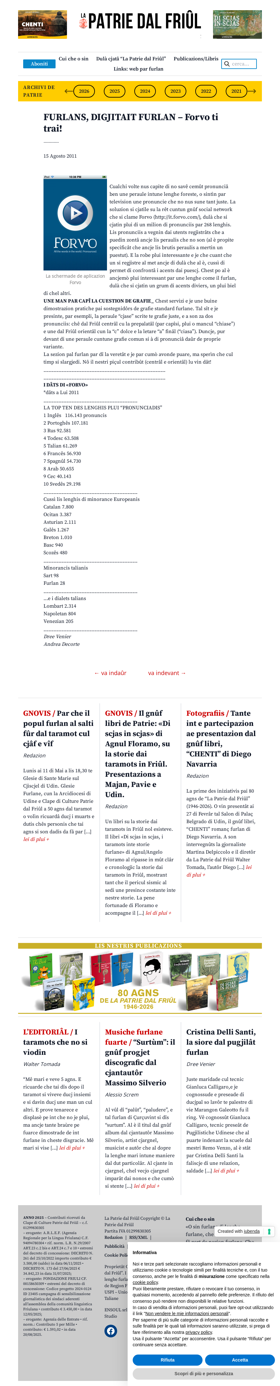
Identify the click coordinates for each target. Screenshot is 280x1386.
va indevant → (167, 673)
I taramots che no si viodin (55, 1042)
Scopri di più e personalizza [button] (204, 1373)
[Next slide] (252, 91)
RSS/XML (138, 1237)
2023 (175, 91)
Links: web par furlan (138, 69)
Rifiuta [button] (168, 1359)
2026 (84, 91)
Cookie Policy (117, 1255)
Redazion (113, 1237)
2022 (206, 91)
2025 (115, 91)
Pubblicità (114, 1246)
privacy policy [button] (199, 1332)
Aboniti (39, 64)
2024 (145, 91)
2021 (236, 91)
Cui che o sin (74, 59)
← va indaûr (111, 673)
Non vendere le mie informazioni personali (186, 1313)
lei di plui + (36, 839)
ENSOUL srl (115, 1310)
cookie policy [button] (145, 1282)
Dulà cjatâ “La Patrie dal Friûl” (131, 59)
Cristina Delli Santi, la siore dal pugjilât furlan (221, 1042)
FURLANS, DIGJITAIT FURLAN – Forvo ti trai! (130, 123)
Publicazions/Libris (196, 59)
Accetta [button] (240, 1359)
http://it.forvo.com (176, 217)
